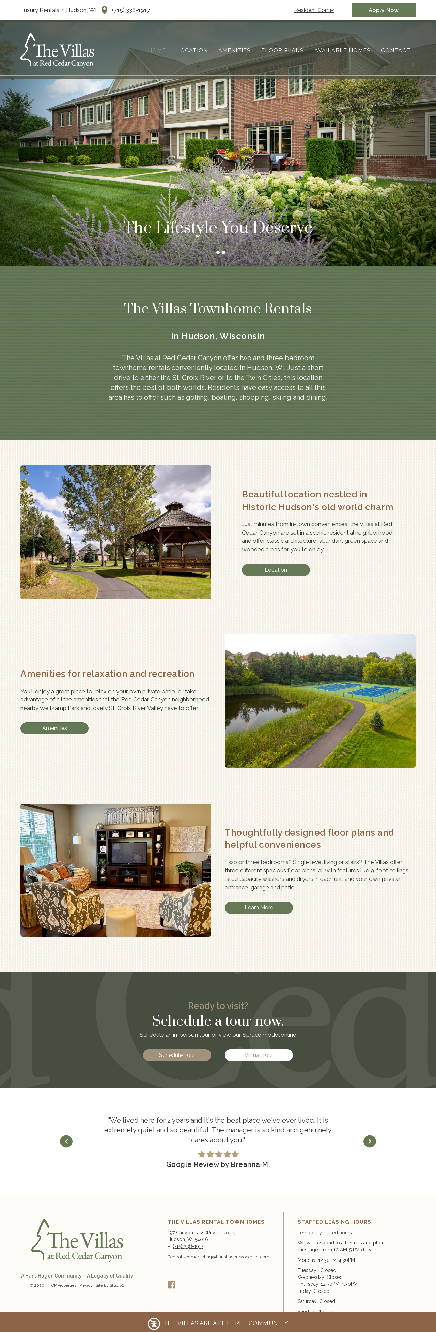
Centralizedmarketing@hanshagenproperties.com (218, 1256)
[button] (172, 1285)
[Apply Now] (384, 10)
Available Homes (342, 50)
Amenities (234, 50)
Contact (395, 50)
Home (157, 50)
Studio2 (117, 1285)
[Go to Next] (344, 1141)
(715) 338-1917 (131, 9)
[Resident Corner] (314, 10)
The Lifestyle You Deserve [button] (212, 252)
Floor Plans (282, 50)
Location (192, 50)
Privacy (86, 1285)
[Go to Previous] (91, 1141)
